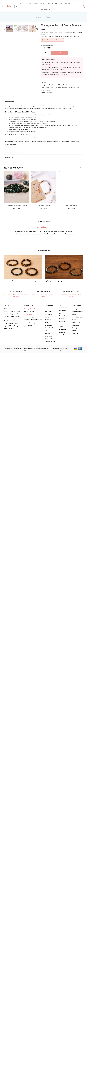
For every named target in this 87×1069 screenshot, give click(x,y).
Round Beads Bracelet (61, 85)
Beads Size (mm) (47, 45)
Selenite (74, 330)
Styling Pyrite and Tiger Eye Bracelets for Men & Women (63, 281)
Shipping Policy (50, 341)
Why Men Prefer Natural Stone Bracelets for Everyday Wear (23, 281)
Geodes (61, 326)
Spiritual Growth (45, 90)
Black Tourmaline (77, 311)
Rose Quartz (76, 328)
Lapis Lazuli (76, 322)
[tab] (43, 102)
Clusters (61, 318)
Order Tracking (49, 328)
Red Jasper (75, 325)
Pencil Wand (63, 335)
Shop (20, 3)
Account (47, 333)
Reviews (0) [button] (43, 157)
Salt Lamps (62, 332)
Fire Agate (49, 92)
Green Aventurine (77, 317)
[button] (84, 6)
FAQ (46, 330)
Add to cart (60, 52)
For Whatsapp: (29, 314)
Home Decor (58, 3)
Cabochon (62, 321)
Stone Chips (62, 316)
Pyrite (74, 320)
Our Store (48, 320)
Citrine (74, 314)
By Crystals (43, 3)
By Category (27, 3)
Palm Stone (62, 324)
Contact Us (48, 325)
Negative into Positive (68, 87)
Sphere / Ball (62, 329)
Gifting (41, 9)
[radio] (43, 48)
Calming (47, 87)
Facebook (28, 323)
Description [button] (43, 102)
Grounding (58, 87)
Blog (46, 322)
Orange (78, 87)
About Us (48, 309)
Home (37, 17)
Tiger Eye (75, 333)
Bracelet (49, 17)
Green (52, 87)
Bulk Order (48, 311)
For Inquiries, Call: (29, 309)
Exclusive (47, 9)
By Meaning (35, 3)
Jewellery (66, 3)
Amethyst (75, 309)
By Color (50, 3)
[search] (79, 6)
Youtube (37, 323)
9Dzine (26, 351)
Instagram (28, 325)
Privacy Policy (57, 348)
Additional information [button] (43, 152)
